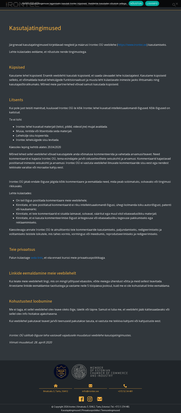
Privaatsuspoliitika (90, 410)
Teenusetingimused (110, 410)
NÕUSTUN (136, 3)
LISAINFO (152, 3)
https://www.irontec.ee (132, 45)
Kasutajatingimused (70, 410)
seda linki (37, 258)
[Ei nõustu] (176, 3)
